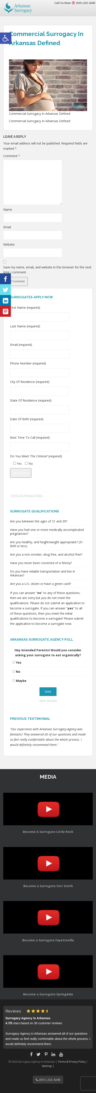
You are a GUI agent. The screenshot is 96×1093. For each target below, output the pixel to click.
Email (7, 227)
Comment (11, 156)
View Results (48, 701)
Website (9, 244)
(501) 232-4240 (85, 3)
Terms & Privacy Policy (26, 495)
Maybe (21, 681)
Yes (18, 662)
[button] (5, 38)
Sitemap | (48, 1066)
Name (7, 209)
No (18, 672)
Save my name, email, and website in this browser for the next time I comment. (47, 269)
